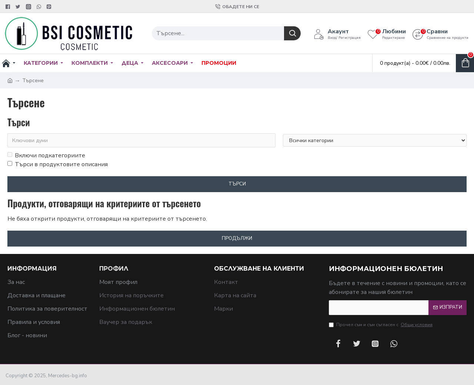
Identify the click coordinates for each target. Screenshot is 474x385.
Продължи (237, 238)
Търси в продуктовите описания (57, 164)
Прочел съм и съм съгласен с (381, 324)
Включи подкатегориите (46, 155)
